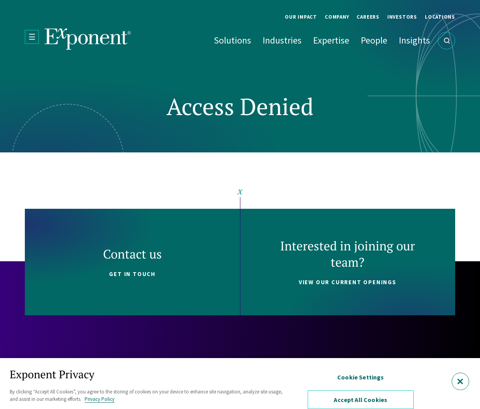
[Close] (460, 381)
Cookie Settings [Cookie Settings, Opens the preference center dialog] (360, 377)
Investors (402, 17)
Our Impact (301, 17)
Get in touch (132, 274)
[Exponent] (88, 39)
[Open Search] (446, 40)
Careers (368, 17)
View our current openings (348, 282)
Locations (440, 17)
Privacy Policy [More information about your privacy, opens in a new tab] (99, 399)
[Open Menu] (32, 37)
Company (337, 17)
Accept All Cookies (360, 400)
